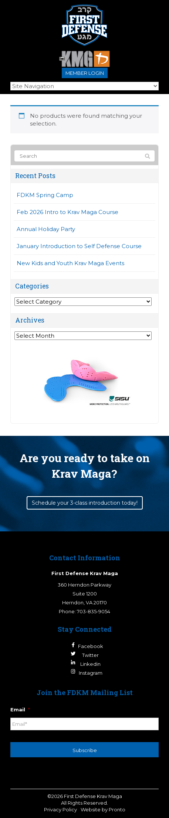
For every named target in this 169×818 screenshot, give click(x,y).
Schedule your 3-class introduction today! (85, 503)
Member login (84, 73)
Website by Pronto (103, 809)
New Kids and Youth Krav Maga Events (70, 263)
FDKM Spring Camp (45, 194)
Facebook (90, 646)
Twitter (90, 655)
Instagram (90, 673)
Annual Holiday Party (46, 229)
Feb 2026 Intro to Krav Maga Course (67, 212)
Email (20, 709)
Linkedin (90, 664)
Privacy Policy (60, 809)
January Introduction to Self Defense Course (79, 246)
